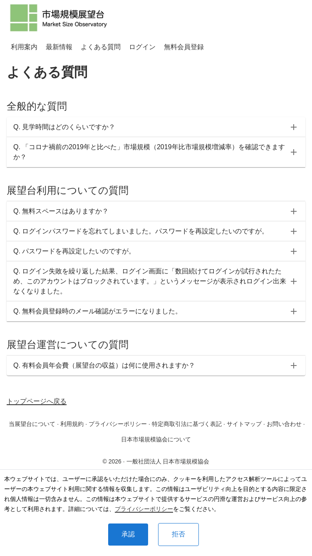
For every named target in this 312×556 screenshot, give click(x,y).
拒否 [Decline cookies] (178, 534)
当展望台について (32, 424)
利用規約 (72, 424)
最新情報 (59, 46)
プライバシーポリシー (144, 509)
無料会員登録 (184, 46)
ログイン (142, 46)
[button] (156, 127)
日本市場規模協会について (156, 439)
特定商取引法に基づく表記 (187, 424)
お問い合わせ (284, 424)
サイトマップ (244, 424)
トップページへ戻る (37, 401)
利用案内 (24, 46)
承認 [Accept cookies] (128, 534)
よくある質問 (101, 46)
